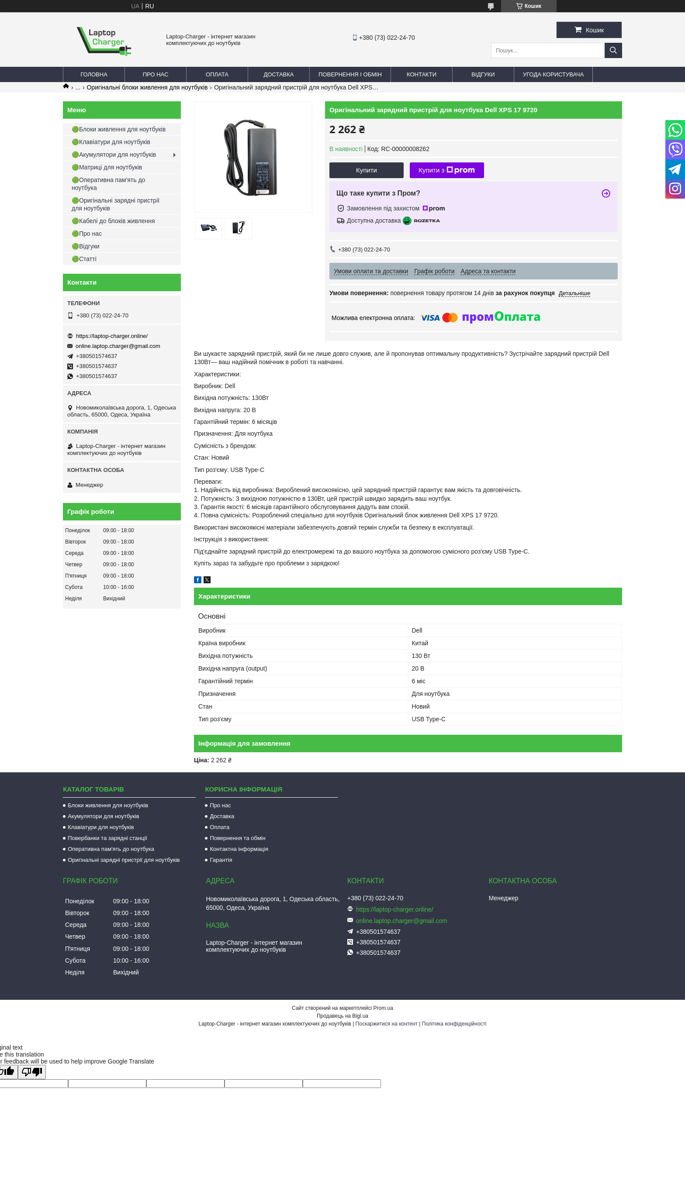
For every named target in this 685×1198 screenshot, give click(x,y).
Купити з (447, 170)
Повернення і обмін (350, 74)
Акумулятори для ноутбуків (103, 816)
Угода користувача (553, 74)
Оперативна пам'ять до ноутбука (111, 849)
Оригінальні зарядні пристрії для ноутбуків (124, 860)
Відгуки (483, 74)
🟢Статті (84, 258)
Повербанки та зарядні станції (107, 838)
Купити (366, 170)
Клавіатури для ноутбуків (101, 827)
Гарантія (221, 860)
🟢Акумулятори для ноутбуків (114, 154)
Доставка (279, 74)
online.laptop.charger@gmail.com (118, 346)
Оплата (217, 74)
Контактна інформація (239, 849)
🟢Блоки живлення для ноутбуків (119, 129)
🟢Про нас (87, 233)
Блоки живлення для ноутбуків (108, 805)
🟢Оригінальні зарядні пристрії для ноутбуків (115, 204)
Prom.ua (383, 1008)
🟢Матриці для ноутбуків (107, 167)
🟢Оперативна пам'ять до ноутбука (108, 183)
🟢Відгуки (86, 246)
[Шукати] (613, 50)
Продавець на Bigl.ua (342, 1016)
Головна (93, 74)
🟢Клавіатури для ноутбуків (111, 141)
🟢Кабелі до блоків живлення (113, 220)
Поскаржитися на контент (387, 1024)
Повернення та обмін (237, 838)
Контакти (421, 74)
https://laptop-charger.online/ (112, 336)
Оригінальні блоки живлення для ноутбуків (147, 87)
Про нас (156, 74)
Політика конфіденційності (454, 1024)
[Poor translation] (32, 1072)
